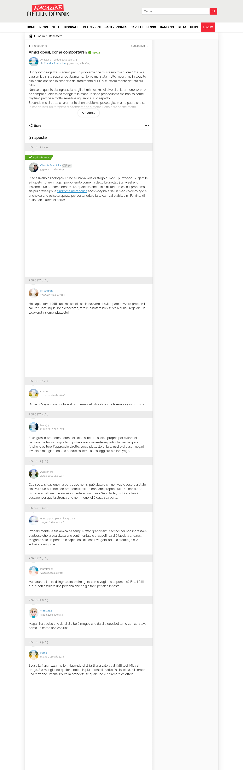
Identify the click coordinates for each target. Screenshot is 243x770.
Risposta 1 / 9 (38, 147)
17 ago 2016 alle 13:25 (52, 294)
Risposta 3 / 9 (38, 380)
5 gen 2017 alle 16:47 (79, 63)
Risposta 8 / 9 (38, 600)
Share (37, 125)
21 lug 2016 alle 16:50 (52, 428)
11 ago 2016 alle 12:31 (52, 656)
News (43, 27)
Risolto (96, 52)
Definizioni (92, 27)
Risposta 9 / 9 (38, 642)
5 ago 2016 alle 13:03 (52, 572)
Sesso (151, 27)
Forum (208, 27)
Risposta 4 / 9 (38, 414)
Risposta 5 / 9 (38, 461)
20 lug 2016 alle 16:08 (52, 395)
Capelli (136, 27)
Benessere (55, 36)
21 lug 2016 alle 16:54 (52, 475)
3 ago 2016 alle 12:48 (52, 522)
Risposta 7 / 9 (38, 558)
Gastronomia (116, 27)
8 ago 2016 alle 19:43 (52, 614)
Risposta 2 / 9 (38, 280)
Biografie (71, 27)
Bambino (167, 27)
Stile (56, 27)
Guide (194, 27)
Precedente (39, 45)
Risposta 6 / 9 (38, 507)
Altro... (91, 112)
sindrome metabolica (72, 191)
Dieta (182, 27)
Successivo (138, 45)
